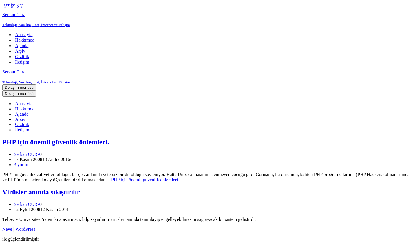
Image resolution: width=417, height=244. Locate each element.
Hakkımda (24, 40)
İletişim (22, 62)
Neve (7, 229)
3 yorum (22, 164)
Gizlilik (22, 56)
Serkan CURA (27, 154)
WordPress (25, 229)
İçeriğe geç (12, 4)
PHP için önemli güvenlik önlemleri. (55, 142)
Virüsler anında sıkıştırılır (41, 192)
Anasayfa (23, 34)
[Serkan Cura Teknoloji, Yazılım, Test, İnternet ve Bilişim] (208, 19)
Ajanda (21, 45)
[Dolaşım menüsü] (19, 87)
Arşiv (20, 51)
